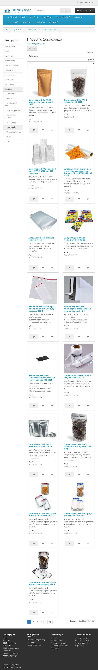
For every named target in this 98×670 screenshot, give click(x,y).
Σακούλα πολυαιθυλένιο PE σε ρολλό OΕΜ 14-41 (78, 376)
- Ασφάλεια (9, 98)
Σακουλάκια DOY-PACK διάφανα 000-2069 (75, 101)
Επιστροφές (31, 642)
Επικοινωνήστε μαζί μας (36, 640)
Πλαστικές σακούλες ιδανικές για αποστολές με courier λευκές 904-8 (77, 308)
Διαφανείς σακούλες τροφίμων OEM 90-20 (74, 238)
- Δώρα (8, 137)
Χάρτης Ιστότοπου (34, 645)
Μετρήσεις (34, 17)
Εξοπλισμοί (53, 22)
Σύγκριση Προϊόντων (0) (36, 44)
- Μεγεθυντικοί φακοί (11, 104)
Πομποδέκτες (47, 17)
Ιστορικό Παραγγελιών (83, 640)
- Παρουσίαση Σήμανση (10, 116)
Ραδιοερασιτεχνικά (63, 17)
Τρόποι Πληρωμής (9, 656)
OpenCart (15, 665)
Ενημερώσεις (79, 645)
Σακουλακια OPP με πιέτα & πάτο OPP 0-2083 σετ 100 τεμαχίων (42, 170)
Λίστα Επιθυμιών (81, 643)
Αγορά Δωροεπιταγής (59, 643)
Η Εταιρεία (7, 640)
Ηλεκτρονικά (26, 22)
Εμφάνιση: (91, 59)
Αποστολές (7, 651)
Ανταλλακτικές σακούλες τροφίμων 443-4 (41, 238)
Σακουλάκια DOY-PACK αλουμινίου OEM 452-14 (40, 445)
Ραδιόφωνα (78, 17)
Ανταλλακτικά (12, 17)
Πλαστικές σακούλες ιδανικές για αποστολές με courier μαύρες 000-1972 (41, 377)
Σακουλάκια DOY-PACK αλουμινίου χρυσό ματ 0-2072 (40, 102)
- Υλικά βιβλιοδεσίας (13, 132)
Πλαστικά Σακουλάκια (49, 30)
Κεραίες (23, 17)
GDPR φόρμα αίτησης (11, 648)
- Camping (9, 141)
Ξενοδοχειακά (40, 22)
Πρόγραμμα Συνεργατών (60, 645)
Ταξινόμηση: (90, 52)
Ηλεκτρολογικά (12, 22)
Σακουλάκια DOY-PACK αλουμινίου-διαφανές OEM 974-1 (77, 446)
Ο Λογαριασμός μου (82, 638)
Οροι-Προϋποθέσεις (11, 653)
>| (50, 622)
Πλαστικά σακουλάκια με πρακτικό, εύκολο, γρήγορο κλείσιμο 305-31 (42, 308)
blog (4, 638)
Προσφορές (55, 648)
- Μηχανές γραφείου (13, 110)
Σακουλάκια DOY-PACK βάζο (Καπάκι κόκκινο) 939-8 (42, 514)
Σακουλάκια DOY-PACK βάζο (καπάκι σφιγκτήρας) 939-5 (42, 583)
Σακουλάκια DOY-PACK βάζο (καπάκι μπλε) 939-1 (78, 514)
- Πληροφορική (11, 122)
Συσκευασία (31, 30)
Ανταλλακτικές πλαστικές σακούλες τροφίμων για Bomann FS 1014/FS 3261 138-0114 (78, 171)
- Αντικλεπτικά (10, 94)
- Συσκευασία (10, 127)
